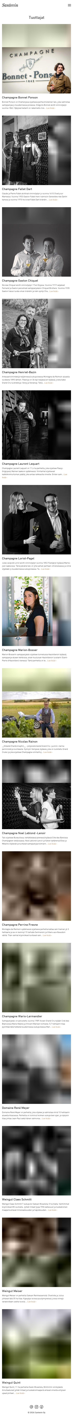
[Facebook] (42, 1407)
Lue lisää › (50, 108)
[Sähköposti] (31, 1407)
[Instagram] (36, 1407)
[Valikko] (68, 5)
